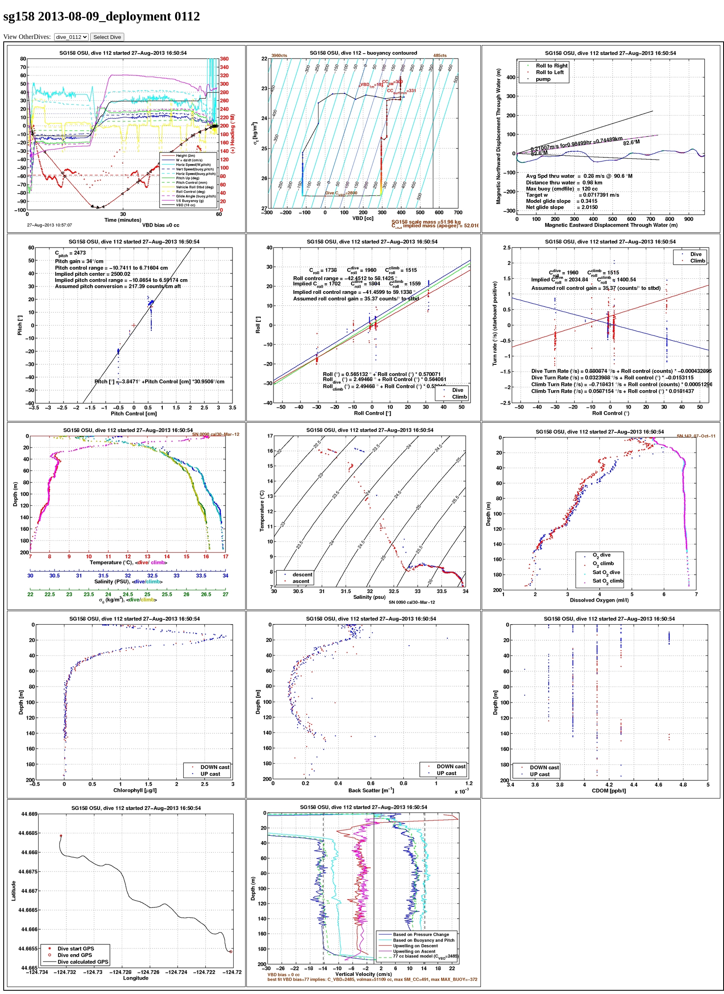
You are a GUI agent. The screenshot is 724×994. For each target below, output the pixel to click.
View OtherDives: (27, 36)
